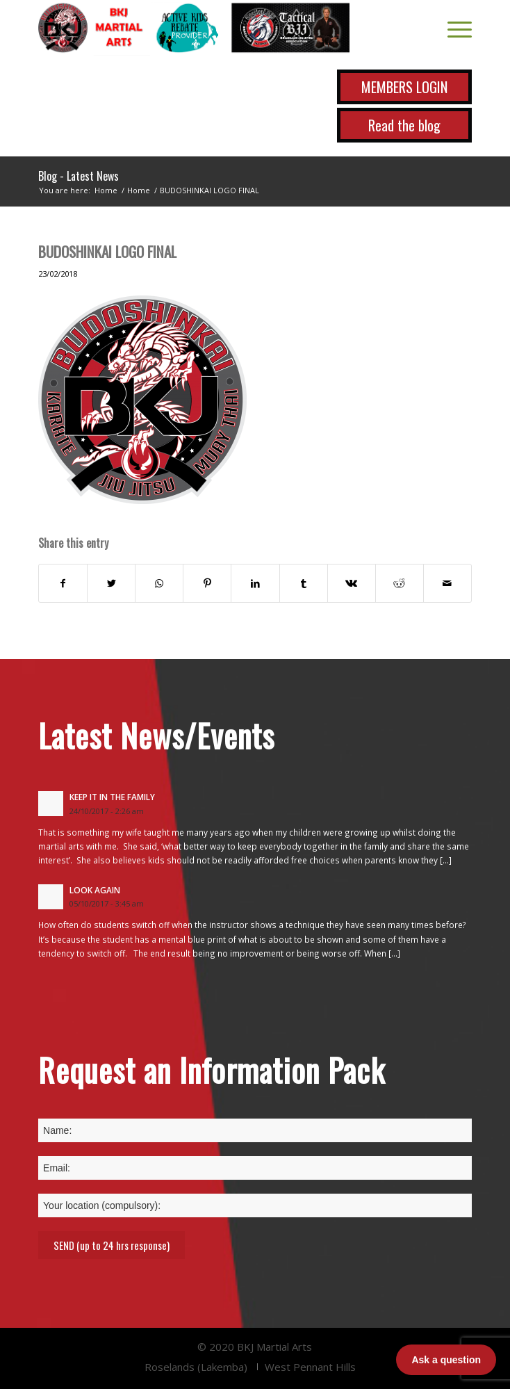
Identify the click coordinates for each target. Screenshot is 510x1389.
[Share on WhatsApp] (159, 583)
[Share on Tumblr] (303, 583)
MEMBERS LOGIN (404, 86)
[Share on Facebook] (63, 583)
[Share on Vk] (351, 583)
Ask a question (446, 1359)
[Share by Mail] (447, 583)
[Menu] (453, 28)
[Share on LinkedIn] (255, 583)
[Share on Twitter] (111, 583)
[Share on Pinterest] (207, 583)
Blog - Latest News (78, 176)
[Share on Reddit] (399, 583)
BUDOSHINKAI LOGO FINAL (107, 251)
